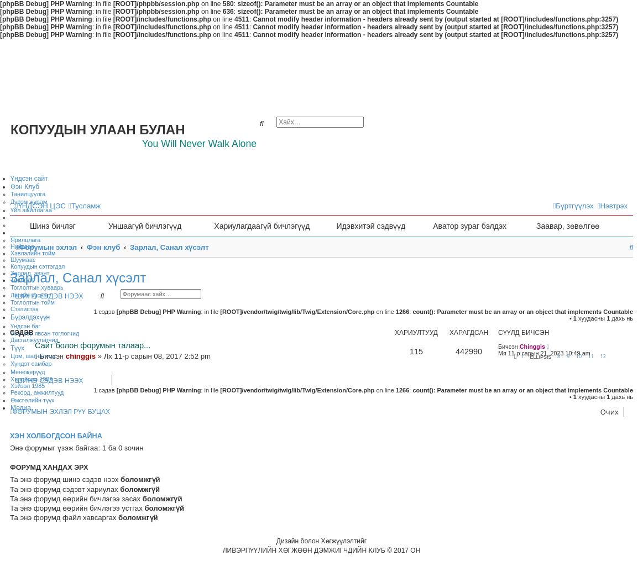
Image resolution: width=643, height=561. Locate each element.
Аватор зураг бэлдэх (469, 226)
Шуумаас (23, 259)
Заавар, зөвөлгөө (567, 226)
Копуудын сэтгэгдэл (38, 266)
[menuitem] (85, 206)
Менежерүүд (28, 372)
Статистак (24, 309)
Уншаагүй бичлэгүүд (144, 226)
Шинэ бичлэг (53, 226)
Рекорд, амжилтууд (37, 392)
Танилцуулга (28, 194)
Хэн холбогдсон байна (56, 436)
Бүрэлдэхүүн (30, 317)
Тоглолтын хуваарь (37, 287)
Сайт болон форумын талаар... (92, 345)
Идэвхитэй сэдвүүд (370, 226)
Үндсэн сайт (29, 178)
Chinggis (532, 346)
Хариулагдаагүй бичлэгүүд (262, 226)
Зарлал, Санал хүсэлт (78, 277)
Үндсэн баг (25, 326)
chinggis (81, 356)
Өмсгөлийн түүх (32, 400)
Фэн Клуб (25, 187)
